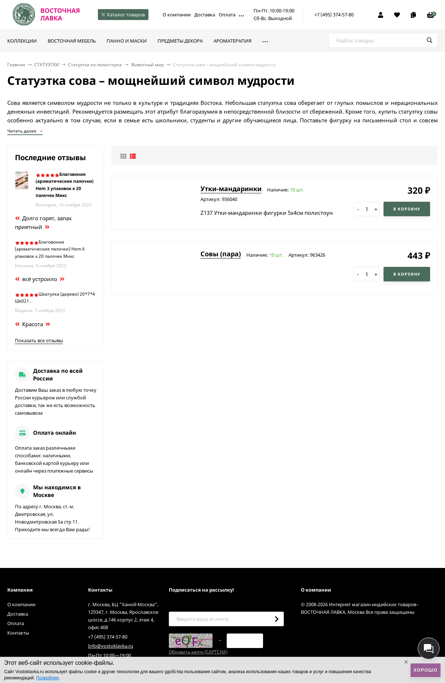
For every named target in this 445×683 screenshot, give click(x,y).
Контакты (18, 632)
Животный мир (147, 65)
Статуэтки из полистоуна (95, 65)
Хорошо (425, 670)
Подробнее (47, 677)
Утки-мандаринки (231, 188)
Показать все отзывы (39, 340)
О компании (177, 14)
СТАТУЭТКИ (46, 65)
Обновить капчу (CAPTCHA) (198, 652)
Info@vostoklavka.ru (110, 646)
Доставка (204, 14)
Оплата (227, 14)
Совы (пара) (220, 253)
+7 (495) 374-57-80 (334, 14)
